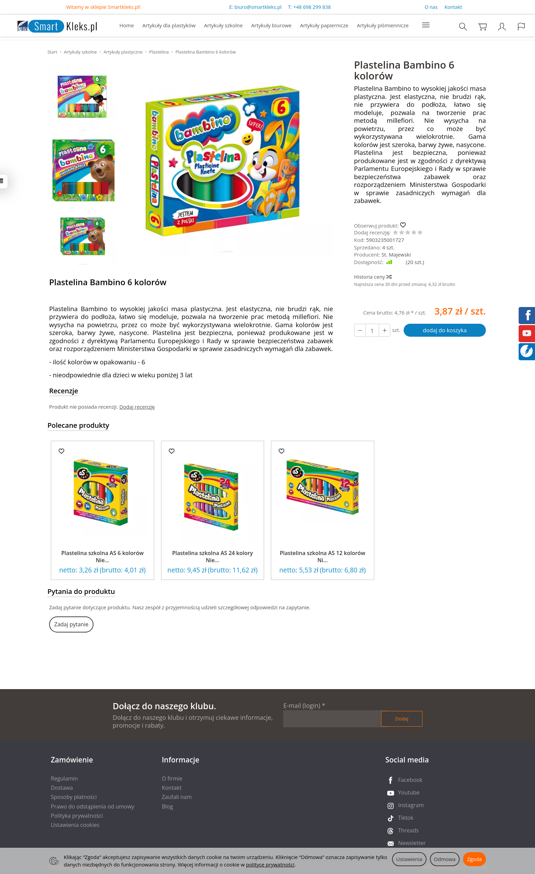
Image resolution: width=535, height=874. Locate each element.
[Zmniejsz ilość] (384, 330)
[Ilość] (372, 330)
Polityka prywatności (77, 815)
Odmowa (445, 859)
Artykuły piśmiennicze (383, 26)
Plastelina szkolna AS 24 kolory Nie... (212, 556)
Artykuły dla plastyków (169, 26)
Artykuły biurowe (271, 26)
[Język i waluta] (522, 27)
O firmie (172, 778)
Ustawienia (409, 859)
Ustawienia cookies (75, 825)
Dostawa (62, 787)
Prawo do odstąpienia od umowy (92, 806)
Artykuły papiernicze (324, 26)
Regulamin (64, 778)
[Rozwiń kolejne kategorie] (425, 25)
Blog (167, 806)
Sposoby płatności (74, 797)
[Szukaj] (463, 27)
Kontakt (453, 7)
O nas (431, 7)
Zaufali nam (177, 797)
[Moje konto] (502, 27)
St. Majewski (396, 254)
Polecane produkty (78, 425)
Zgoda (474, 859)
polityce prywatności (270, 864)
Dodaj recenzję (137, 406)
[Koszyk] (483, 27)
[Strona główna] (50, 25)
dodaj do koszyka (444, 330)
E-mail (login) (301, 705)
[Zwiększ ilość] (360, 330)
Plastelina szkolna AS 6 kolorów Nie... (102, 556)
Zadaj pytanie (71, 624)
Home (126, 26)
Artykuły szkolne (223, 26)
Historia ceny (372, 276)
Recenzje (63, 390)
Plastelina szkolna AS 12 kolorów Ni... (322, 556)
